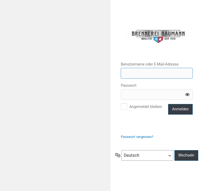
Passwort (128, 85)
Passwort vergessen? (137, 137)
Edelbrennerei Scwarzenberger (156, 36)
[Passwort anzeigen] (187, 94)
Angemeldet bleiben (145, 107)
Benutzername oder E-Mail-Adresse (150, 64)
